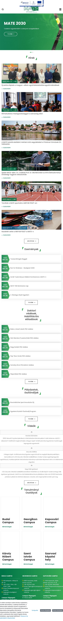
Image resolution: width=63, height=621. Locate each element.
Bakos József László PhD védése (21, 329)
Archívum (30, 241)
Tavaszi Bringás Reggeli (18, 259)
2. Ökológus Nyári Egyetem (19, 295)
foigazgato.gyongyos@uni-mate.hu (11, 588)
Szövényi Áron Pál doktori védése (22, 365)
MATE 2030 (15, 23)
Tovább (10, 34)
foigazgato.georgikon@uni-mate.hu (32, 557)
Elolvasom (6, 89)
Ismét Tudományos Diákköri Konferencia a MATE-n (28, 277)
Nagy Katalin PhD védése (19, 347)
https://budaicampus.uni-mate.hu (11, 555)
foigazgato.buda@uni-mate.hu (10, 559)
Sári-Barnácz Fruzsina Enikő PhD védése (24, 338)
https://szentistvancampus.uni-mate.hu (34, 584)
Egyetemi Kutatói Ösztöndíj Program (23, 411)
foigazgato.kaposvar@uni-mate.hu (53, 557)
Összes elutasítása (57, 610)
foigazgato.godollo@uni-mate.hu (31, 588)
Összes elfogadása (45, 610)
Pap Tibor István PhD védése (20, 356)
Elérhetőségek (7, 510)
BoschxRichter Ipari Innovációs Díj (22, 402)
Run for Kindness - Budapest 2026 (22, 268)
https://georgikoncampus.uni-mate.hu (33, 553)
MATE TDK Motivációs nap (19, 286)
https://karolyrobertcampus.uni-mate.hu (13, 584)
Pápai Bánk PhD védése (18, 374)
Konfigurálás (35, 610)
